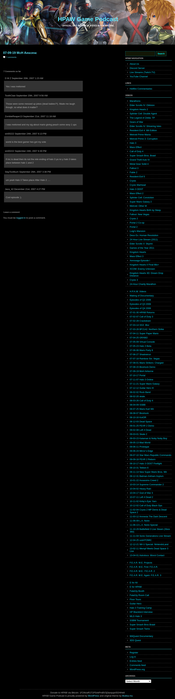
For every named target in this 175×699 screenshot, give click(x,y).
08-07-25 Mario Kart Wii (142, 409)
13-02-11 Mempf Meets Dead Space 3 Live (149, 549)
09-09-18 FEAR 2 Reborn (142, 459)
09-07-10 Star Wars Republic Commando (150, 455)
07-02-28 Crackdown (140, 321)
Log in (133, 656)
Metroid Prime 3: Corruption (144, 138)
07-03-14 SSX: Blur (139, 325)
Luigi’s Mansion (137, 231)
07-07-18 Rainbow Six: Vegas (145, 358)
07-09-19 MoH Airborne (20, 53)
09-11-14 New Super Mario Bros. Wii (148, 472)
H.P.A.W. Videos (138, 291)
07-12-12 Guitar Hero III (142, 388)
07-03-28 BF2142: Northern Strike (147, 329)
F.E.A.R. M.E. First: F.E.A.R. (144, 567)
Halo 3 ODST (136, 189)
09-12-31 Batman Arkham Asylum (147, 476)
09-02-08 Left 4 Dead (140, 430)
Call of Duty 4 (136, 151)
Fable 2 (133, 172)
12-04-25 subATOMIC (141, 540)
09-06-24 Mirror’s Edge (141, 451)
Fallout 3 (134, 168)
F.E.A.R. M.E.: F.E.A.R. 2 (142, 571)
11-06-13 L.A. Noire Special (144, 525)
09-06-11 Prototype (139, 446)
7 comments (11, 57)
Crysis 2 (134, 218)
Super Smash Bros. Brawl (143, 155)
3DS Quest (135, 640)
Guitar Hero (135, 603)
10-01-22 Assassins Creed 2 (144, 480)
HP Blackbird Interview (141, 612)
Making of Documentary (142, 295)
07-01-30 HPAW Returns (142, 312)
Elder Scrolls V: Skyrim (141, 243)
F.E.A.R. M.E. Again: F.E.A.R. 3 (145, 575)
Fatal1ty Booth (137, 591)
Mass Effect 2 (137, 193)
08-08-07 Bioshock (139, 413)
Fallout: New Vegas (139, 214)
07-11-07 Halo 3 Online (141, 379)
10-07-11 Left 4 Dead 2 (141, 497)
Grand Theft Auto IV (140, 159)
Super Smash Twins (140, 628)
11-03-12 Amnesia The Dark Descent (148, 516)
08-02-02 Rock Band (140, 392)
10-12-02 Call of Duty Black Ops (146, 505)
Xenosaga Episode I (140, 260)
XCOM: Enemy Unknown (142, 269)
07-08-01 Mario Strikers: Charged (146, 362)
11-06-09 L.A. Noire (139, 520)
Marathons (135, 101)
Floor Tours (135, 599)
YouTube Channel (139, 76)
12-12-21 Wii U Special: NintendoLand (149, 544)
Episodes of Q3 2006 (140, 304)
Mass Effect (136, 147)
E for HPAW (136, 587)
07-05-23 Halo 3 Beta (140, 346)
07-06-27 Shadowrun (140, 354)
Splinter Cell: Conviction (142, 197)
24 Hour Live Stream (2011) (144, 239)
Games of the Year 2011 (142, 248)
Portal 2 (134, 227)
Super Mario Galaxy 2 (141, 201)
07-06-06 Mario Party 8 (141, 350)
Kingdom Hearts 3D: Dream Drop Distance (146, 274)
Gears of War (136, 122)
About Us (134, 64)
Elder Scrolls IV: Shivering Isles (145, 126)
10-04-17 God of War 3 (141, 493)
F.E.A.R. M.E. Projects (141, 562)
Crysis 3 (134, 280)
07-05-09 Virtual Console (142, 341)
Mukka (125, 695)
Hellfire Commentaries (141, 88)
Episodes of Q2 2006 (140, 300)
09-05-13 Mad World (140, 442)
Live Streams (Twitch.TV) (142, 72)
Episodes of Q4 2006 (140, 308)
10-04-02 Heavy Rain (140, 488)
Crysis (133, 180)
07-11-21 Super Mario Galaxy (145, 383)
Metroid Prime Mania (140, 134)
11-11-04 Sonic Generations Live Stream (150, 536)
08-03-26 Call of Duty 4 (141, 400)
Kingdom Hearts (138, 252)
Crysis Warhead (138, 185)
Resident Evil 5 (137, 176)
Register (134, 652)
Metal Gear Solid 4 (139, 164)
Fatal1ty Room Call (139, 595)
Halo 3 (133, 143)
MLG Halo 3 (136, 616)
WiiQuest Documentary (141, 636)
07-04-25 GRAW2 (139, 337)
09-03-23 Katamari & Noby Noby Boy (148, 438)
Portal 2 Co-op (137, 222)
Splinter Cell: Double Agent (143, 113)
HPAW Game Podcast (88, 19)
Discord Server (137, 68)
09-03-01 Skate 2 (138, 434)
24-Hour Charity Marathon (143, 284)
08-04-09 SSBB (137, 404)
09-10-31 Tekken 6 (139, 467)
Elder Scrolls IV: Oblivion (142, 105)
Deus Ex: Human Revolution (144, 235)
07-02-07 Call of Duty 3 (141, 316)
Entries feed (136, 661)
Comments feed (138, 665)
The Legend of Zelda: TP (142, 117)
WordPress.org (137, 669)
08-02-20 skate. (137, 396)
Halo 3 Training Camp (141, 607)
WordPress (93, 695)
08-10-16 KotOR (138, 417)
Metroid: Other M (138, 206)
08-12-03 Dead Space (141, 421)
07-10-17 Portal (137, 375)
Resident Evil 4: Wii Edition (143, 130)
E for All (134, 582)
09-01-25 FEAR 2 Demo (142, 425)
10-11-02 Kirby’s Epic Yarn (143, 501)
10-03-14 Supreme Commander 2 (147, 484)
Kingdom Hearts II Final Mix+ (144, 264)
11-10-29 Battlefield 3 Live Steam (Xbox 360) (150, 530)
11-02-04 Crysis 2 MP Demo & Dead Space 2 (148, 511)
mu (131, 695)
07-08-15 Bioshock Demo (142, 367)
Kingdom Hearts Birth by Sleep (145, 210)
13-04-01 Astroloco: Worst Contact (147, 555)
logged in (21, 218)
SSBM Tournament (139, 620)
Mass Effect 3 (137, 256)
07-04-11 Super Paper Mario (144, 333)
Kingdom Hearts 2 (139, 109)
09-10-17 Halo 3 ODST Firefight (146, 463)
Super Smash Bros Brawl (142, 624)
